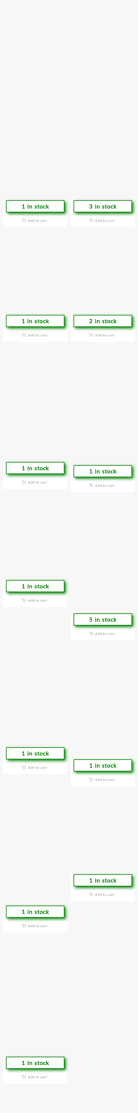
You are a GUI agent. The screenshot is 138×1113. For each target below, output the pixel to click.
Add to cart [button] (38, 220)
